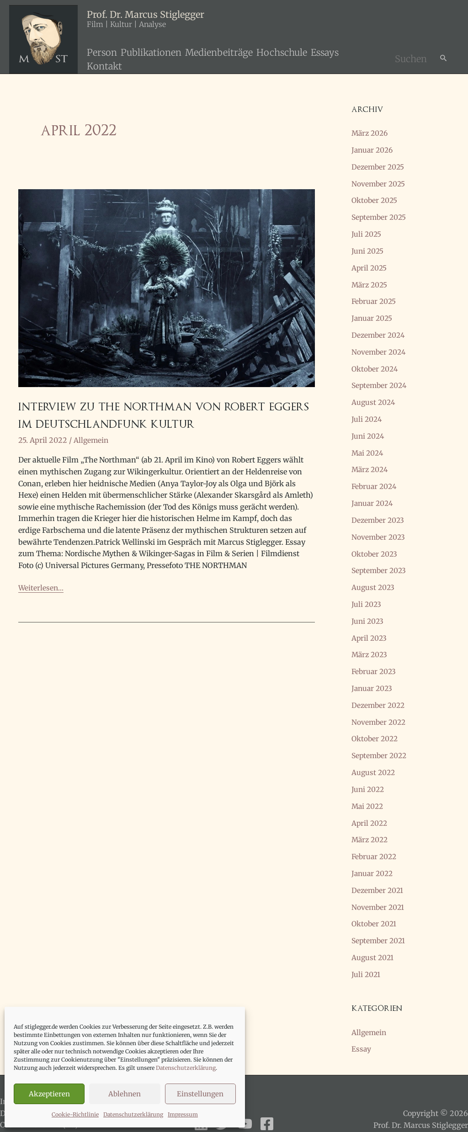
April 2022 (370, 807)
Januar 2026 (373, 149)
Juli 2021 (366, 955)
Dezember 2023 (378, 511)
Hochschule (281, 52)
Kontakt (104, 66)
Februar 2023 (374, 659)
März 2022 (370, 824)
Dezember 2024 (379, 330)
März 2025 (370, 281)
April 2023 (369, 626)
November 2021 (378, 889)
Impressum (183, 1114)
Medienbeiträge (219, 52)
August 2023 (373, 577)
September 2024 (380, 379)
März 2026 (370, 133)
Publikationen (151, 52)
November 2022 (379, 708)
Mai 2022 (368, 791)
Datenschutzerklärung (186, 1067)
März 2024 (370, 462)
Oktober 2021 (374, 906)
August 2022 (374, 758)
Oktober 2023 (375, 544)
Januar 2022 (373, 856)
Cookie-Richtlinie (75, 1114)
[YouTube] (245, 1104)
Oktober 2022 (375, 725)
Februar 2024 (375, 478)
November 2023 (379, 527)
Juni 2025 (368, 248)
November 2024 (379, 346)
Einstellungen (200, 1093)
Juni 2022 (368, 774)
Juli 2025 (366, 231)
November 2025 (379, 182)
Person (102, 52)
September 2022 (380, 741)
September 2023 (380, 560)
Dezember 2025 (378, 165)
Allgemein (92, 441)
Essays (325, 52)
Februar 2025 (374, 297)
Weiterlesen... (41, 589)
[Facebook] (267, 1104)
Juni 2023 (368, 610)
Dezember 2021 (378, 873)
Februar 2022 (375, 840)
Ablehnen (124, 1093)
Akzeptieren (49, 1093)
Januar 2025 (372, 314)
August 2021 (373, 939)
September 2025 (380, 215)
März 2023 (370, 643)
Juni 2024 (368, 429)
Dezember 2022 (379, 692)
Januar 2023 (372, 675)
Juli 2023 (366, 593)
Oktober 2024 (375, 363)
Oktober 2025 (375, 198)
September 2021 (379, 922)
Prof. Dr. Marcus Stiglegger (145, 14)
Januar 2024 (373, 495)
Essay (361, 1029)
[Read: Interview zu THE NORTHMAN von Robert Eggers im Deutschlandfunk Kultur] (166, 287)
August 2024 (374, 396)
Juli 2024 (367, 412)
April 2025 (369, 264)
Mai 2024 (368, 445)
